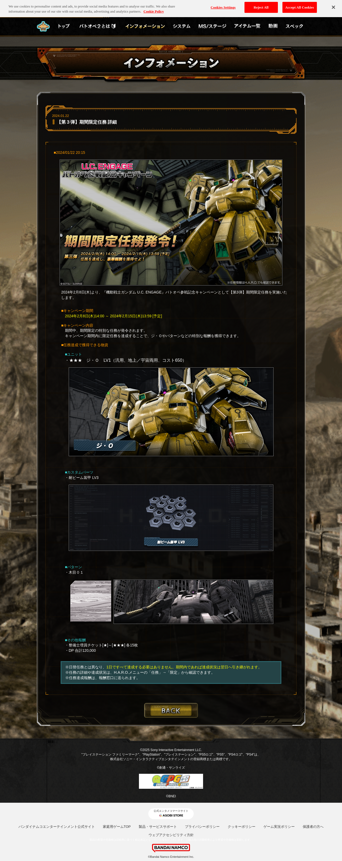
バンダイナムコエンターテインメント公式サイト (56, 827)
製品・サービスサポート (158, 827)
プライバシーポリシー (202, 827)
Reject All (261, 5)
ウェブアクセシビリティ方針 (171, 835)
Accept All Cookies (299, 5)
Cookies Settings (223, 5)
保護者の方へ (313, 827)
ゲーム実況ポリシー (279, 827)
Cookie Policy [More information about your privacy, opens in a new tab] (153, 10)
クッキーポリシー (241, 827)
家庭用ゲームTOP (117, 827)
